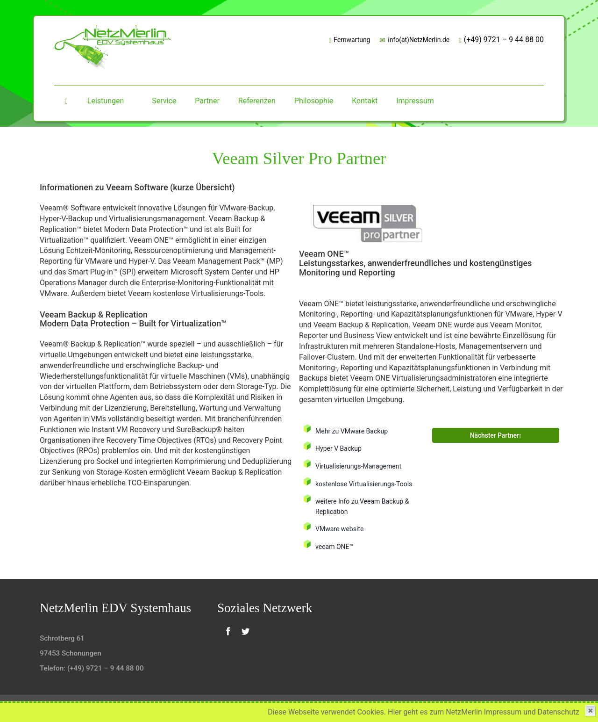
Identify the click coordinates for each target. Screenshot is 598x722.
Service (164, 100)
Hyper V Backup (339, 449)
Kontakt (364, 100)
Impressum (415, 100)
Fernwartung (347, 40)
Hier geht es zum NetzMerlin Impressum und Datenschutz (483, 712)
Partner (207, 100)
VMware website (340, 529)
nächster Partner (490, 436)
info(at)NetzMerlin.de (413, 40)
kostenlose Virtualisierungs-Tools (365, 484)
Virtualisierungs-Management (359, 466)
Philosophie (313, 100)
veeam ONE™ (335, 546)
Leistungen (105, 100)
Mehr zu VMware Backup (352, 431)
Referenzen (257, 100)
